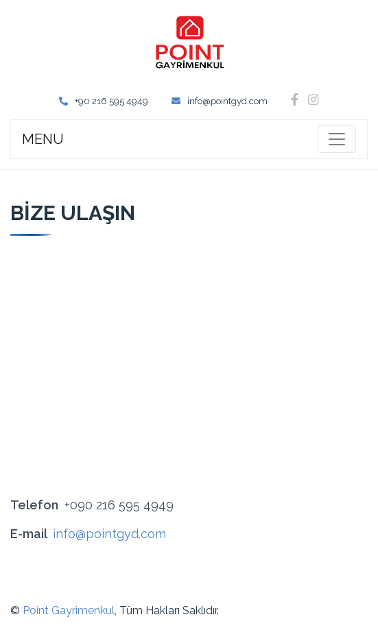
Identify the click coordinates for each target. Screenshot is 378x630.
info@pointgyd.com (220, 101)
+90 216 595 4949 (103, 101)
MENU (43, 139)
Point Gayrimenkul (69, 610)
